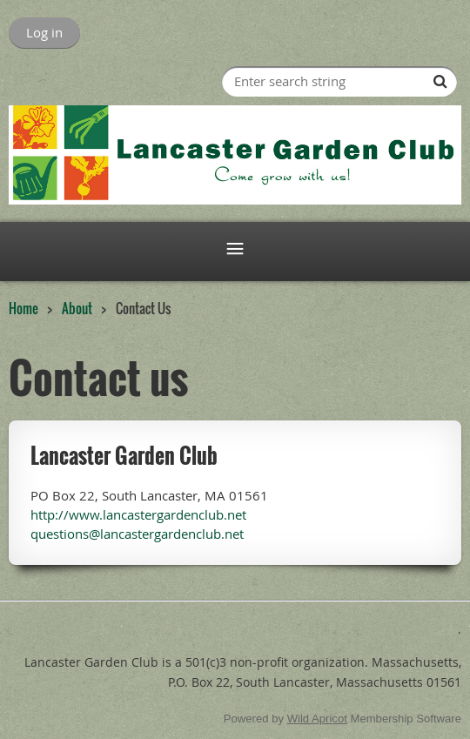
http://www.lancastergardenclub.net (138, 514)
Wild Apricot (317, 718)
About (77, 308)
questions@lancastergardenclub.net (137, 533)
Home (23, 308)
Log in (44, 32)
